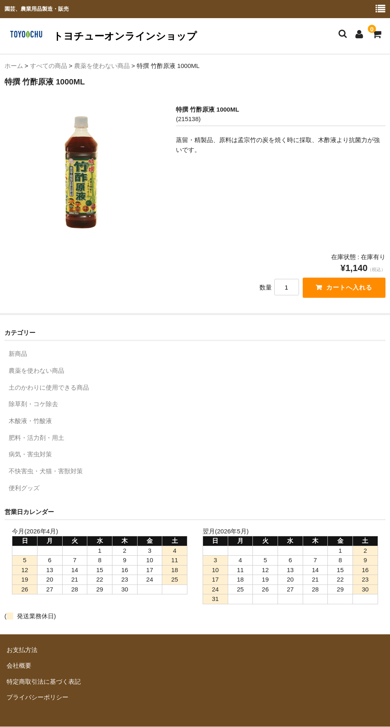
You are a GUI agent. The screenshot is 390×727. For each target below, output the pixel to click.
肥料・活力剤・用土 (36, 438)
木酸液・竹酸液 (30, 421)
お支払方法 (22, 650)
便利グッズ (24, 488)
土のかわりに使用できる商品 (49, 387)
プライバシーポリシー (37, 697)
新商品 (18, 354)
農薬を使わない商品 (36, 371)
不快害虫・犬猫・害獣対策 (46, 471)
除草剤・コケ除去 (33, 404)
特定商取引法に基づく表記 (44, 682)
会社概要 (19, 666)
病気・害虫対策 (30, 454)
